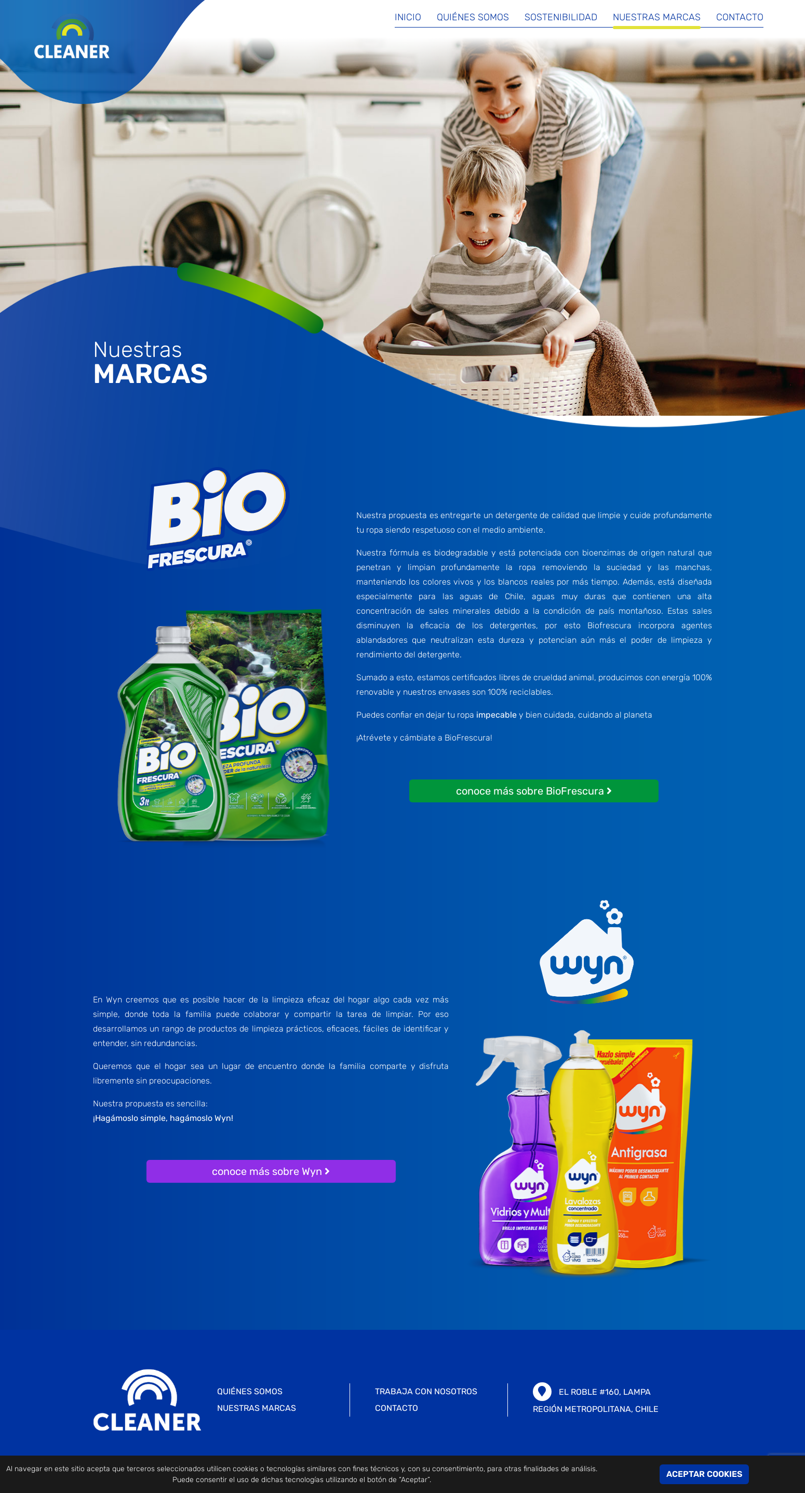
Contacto (739, 17)
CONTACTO (396, 1408)
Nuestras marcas (657, 17)
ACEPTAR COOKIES (704, 1474)
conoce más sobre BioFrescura (534, 791)
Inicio (408, 17)
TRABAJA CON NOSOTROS (426, 1391)
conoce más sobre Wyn (271, 1171)
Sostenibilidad (561, 17)
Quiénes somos (473, 17)
